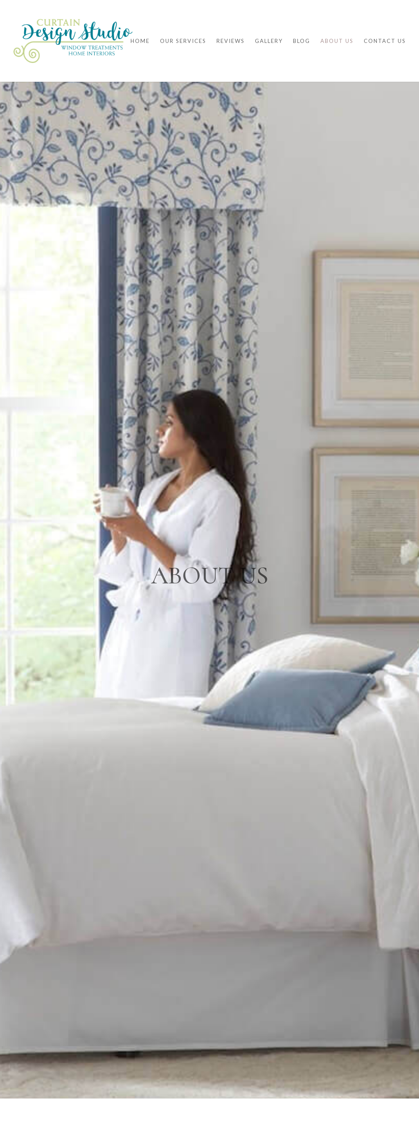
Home (140, 41)
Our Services (183, 41)
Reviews (230, 41)
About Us (337, 41)
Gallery (269, 41)
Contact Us (385, 41)
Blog (301, 41)
